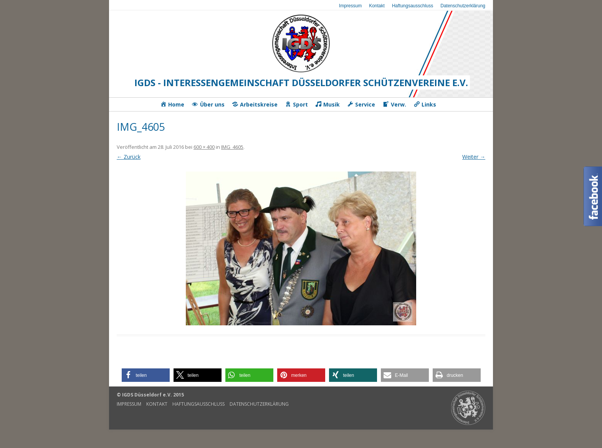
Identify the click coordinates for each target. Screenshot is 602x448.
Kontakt (377, 5)
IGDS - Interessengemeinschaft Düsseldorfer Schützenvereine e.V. (301, 82)
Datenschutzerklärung (462, 5)
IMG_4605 (232, 146)
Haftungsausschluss (412, 5)
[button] (146, 375)
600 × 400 (204, 146)
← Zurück (129, 156)
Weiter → (473, 156)
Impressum (350, 5)
